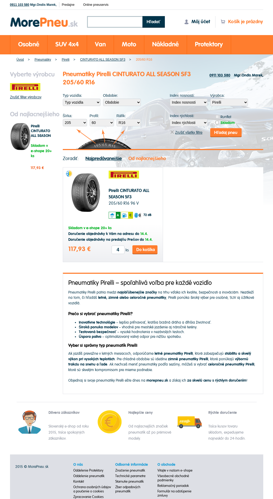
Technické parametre (130, 476)
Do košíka (145, 249)
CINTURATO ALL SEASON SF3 (102, 59)
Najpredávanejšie (103, 158)
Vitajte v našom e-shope (175, 470)
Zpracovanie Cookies (88, 497)
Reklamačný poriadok (173, 486)
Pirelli (65, 59)
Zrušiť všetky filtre (186, 132)
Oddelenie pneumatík (88, 476)
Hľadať (153, 22)
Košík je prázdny (242, 22)
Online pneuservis (95, 5)
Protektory (209, 44)
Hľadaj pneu (225, 132)
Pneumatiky (43, 59)
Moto (129, 44)
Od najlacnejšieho (147, 158)
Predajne (68, 5)
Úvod (20, 59)
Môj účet (197, 22)
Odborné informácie (131, 464)
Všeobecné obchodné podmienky (173, 478)
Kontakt (78, 481)
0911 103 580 (19, 5)
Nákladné (165, 44)
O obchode (166, 464)
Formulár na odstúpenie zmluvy (174, 493)
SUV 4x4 (67, 44)
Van (100, 44)
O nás (78, 464)
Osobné (28, 44)
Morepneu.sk (44, 18)
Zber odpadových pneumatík (127, 489)
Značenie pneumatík (130, 470)
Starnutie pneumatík (129, 481)
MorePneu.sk (38, 466)
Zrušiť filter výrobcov (25, 97)
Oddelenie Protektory (88, 470)
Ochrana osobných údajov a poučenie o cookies (92, 489)
